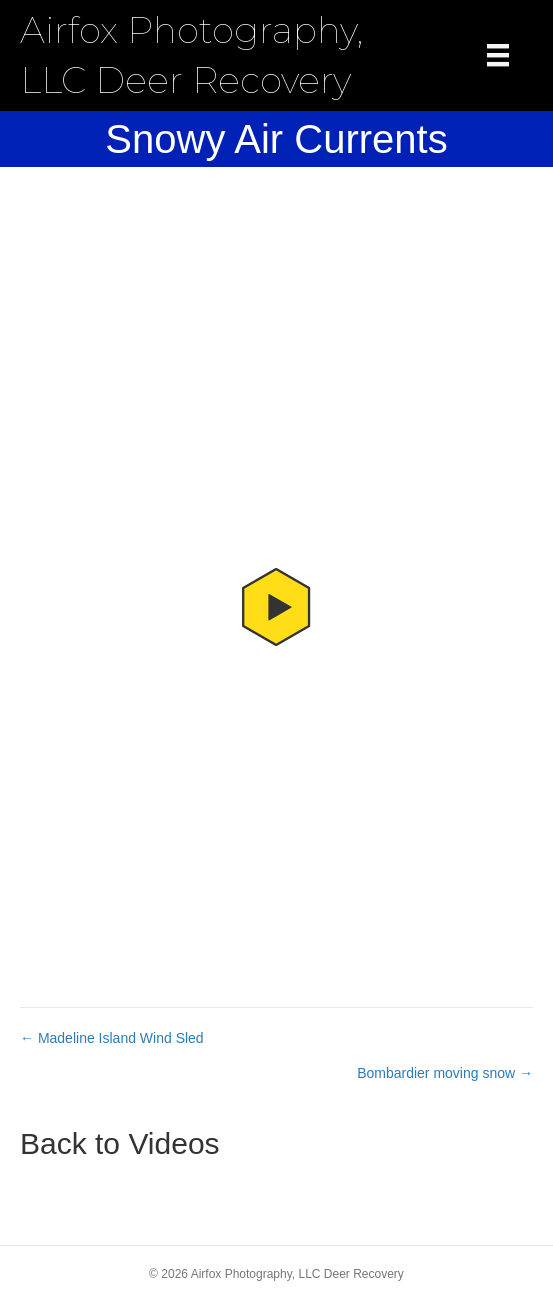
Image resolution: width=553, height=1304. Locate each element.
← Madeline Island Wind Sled (112, 1038)
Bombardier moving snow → (445, 1073)
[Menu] (498, 55)
